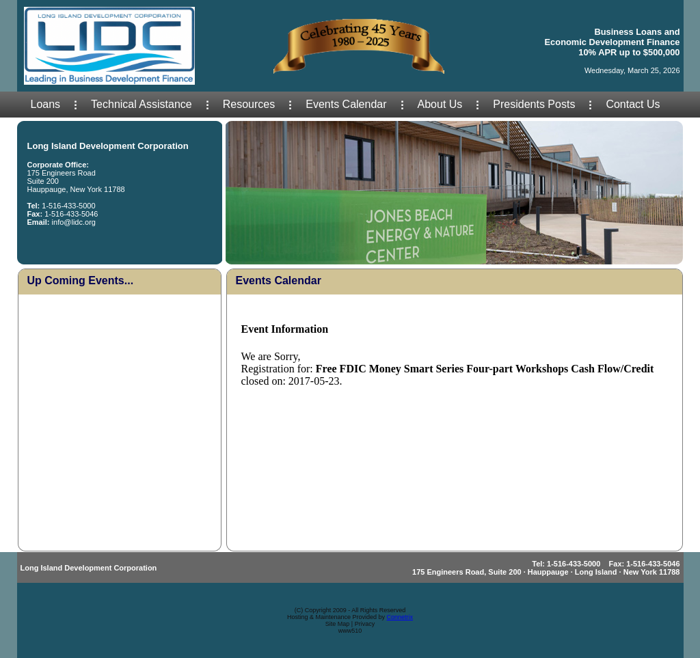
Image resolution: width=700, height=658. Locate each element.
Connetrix (400, 617)
